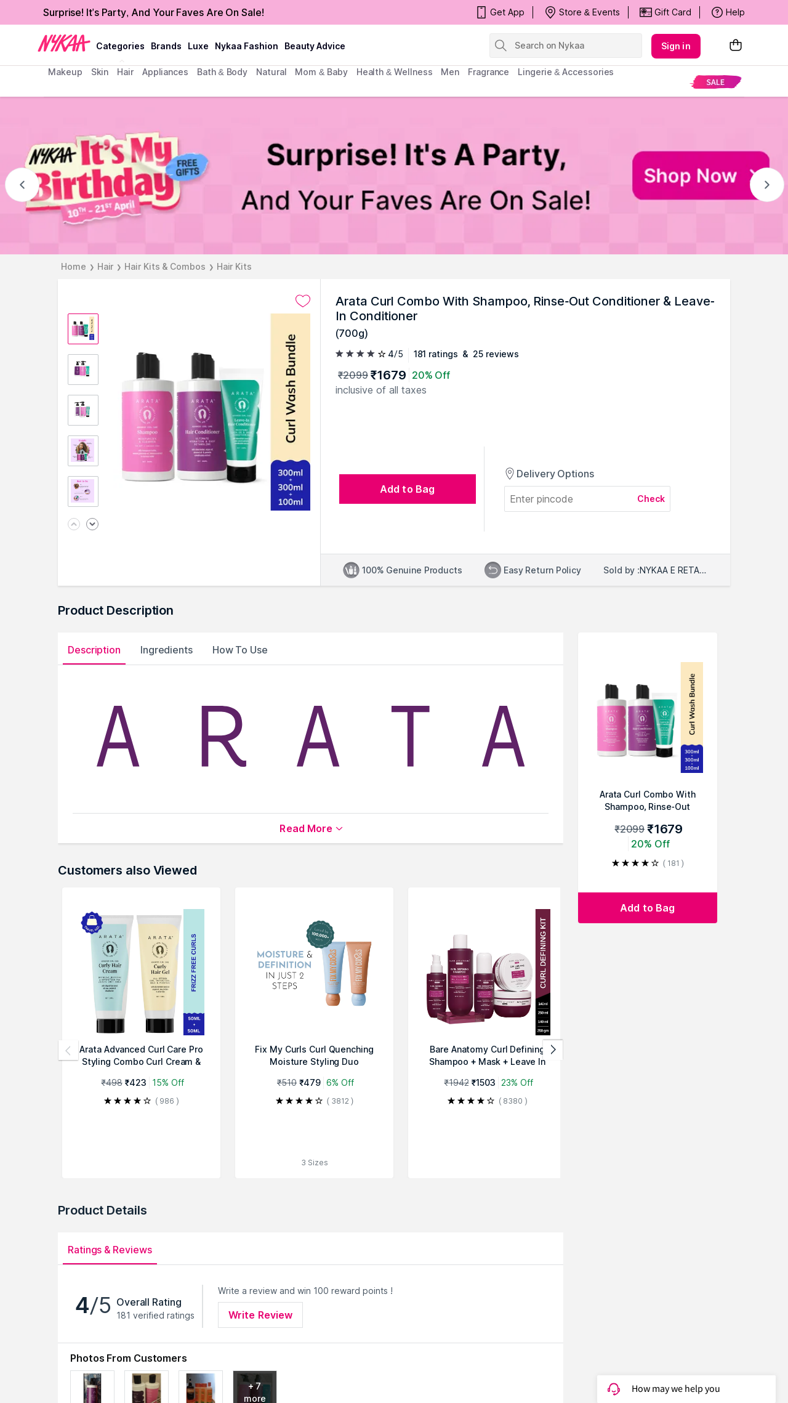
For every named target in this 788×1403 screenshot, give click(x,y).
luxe (198, 46)
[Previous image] (74, 525)
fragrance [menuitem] (488, 72)
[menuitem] (716, 82)
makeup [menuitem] (65, 72)
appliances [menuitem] (165, 72)
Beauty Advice (314, 46)
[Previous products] (68, 1050)
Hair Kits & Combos (164, 266)
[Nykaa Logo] (64, 42)
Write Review (260, 1315)
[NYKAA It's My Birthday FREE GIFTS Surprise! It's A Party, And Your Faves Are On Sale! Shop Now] (394, 175)
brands (166, 46)
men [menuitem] (450, 72)
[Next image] (92, 525)
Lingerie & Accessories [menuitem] (566, 72)
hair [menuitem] (125, 72)
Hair (105, 266)
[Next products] (553, 1050)
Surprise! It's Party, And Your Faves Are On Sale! (153, 12)
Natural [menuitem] (271, 72)
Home (73, 266)
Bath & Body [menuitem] (222, 72)
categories (120, 46)
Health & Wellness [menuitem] (394, 72)
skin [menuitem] (100, 72)
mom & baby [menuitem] (321, 72)
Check (651, 498)
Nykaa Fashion (246, 46)
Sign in (676, 46)
